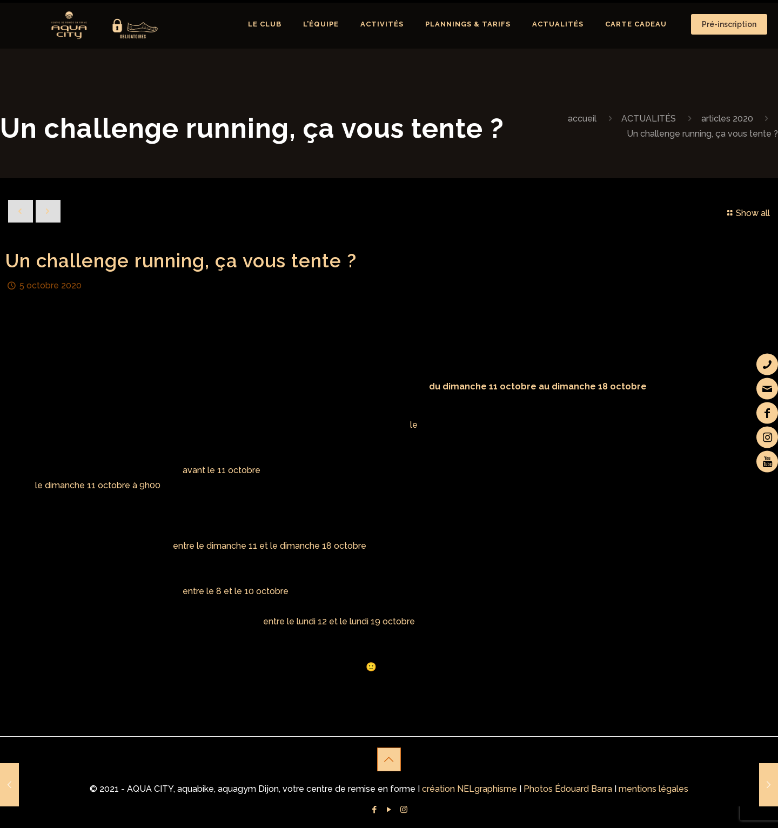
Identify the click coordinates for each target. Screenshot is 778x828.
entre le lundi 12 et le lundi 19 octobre (339, 621)
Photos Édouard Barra (568, 789)
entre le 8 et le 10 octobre (236, 591)
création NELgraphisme (469, 789)
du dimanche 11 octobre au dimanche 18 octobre (538, 386)
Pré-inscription (729, 24)
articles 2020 (727, 118)
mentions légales (653, 789)
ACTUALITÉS (648, 118)
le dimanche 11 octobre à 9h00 (97, 485)
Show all (747, 213)
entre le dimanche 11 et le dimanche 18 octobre (269, 546)
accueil (582, 118)
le (414, 425)
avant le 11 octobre (221, 470)
